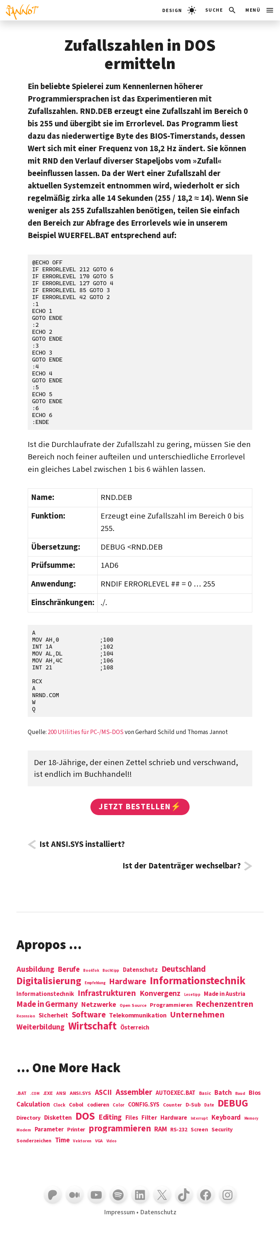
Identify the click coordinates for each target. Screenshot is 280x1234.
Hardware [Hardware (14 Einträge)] (173, 1118)
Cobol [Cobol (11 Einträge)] (76, 1105)
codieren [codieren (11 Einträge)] (98, 1105)
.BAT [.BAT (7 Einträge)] (21, 1093)
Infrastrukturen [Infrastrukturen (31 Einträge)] (107, 993)
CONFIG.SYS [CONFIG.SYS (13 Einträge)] (143, 1105)
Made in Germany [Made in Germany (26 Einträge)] (47, 1004)
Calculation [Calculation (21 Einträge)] (33, 1104)
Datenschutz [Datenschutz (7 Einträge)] (140, 970)
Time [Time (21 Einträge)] (62, 1140)
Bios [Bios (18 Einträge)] (255, 1093)
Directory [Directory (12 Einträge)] (28, 1118)
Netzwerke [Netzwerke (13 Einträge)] (98, 1004)
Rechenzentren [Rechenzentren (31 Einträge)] (224, 1004)
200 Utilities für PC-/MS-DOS (86, 732)
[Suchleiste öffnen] (221, 10)
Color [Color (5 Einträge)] (118, 1105)
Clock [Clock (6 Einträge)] (59, 1105)
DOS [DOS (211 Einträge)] (85, 1116)
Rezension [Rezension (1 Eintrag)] (25, 1016)
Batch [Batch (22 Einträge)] (223, 1093)
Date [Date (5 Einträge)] (209, 1105)
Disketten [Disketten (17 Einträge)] (58, 1118)
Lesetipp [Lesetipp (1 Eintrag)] (192, 994)
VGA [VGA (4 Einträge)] (99, 1141)
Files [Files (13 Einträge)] (131, 1118)
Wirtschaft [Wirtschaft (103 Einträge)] (92, 1026)
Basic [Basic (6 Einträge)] (205, 1093)
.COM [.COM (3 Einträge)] (34, 1093)
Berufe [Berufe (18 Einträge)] (68, 969)
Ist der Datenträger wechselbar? (181, 866)
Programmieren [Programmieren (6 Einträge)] (171, 1005)
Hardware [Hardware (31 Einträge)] (127, 981)
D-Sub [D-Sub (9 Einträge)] (193, 1105)
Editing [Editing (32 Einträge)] (110, 1117)
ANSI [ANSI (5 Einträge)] (61, 1094)
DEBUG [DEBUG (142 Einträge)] (233, 1103)
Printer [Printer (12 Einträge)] (76, 1129)
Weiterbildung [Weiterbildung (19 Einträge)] (40, 1027)
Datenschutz (158, 1212)
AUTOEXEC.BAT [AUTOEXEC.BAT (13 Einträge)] (175, 1093)
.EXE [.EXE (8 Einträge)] (48, 1093)
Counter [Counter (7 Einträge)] (172, 1105)
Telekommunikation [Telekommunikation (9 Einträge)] (137, 1016)
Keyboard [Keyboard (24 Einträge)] (226, 1117)
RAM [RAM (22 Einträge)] (160, 1129)
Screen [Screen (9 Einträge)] (199, 1130)
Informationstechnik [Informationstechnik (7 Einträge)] (45, 994)
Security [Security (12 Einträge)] (222, 1129)
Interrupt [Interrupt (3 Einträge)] (199, 1118)
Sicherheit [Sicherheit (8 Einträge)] (53, 1016)
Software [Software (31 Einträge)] (89, 1014)
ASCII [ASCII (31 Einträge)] (103, 1092)
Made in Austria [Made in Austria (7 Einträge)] (224, 994)
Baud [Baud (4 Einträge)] (240, 1094)
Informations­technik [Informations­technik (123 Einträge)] (197, 981)
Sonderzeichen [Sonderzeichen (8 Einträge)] (33, 1141)
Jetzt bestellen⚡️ (139, 807)
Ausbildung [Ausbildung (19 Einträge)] (35, 969)
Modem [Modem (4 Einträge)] (23, 1130)
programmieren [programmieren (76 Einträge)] (120, 1129)
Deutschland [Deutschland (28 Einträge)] (184, 969)
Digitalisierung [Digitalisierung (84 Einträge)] (48, 981)
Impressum (119, 1212)
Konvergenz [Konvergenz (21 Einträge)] (160, 994)
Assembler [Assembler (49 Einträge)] (134, 1092)
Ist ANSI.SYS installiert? (82, 844)
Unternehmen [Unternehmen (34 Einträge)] (197, 1014)
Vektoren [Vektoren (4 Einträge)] (82, 1141)
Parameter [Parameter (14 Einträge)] (49, 1130)
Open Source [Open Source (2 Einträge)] (133, 1006)
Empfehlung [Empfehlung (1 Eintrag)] (95, 983)
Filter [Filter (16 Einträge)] (149, 1118)
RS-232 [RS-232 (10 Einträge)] (178, 1129)
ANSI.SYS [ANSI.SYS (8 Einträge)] (80, 1093)
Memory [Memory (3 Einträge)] (251, 1118)
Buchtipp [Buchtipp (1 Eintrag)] (110, 970)
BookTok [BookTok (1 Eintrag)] (91, 970)
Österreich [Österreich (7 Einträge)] (134, 1028)
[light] (179, 10)
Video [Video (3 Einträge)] (111, 1141)
